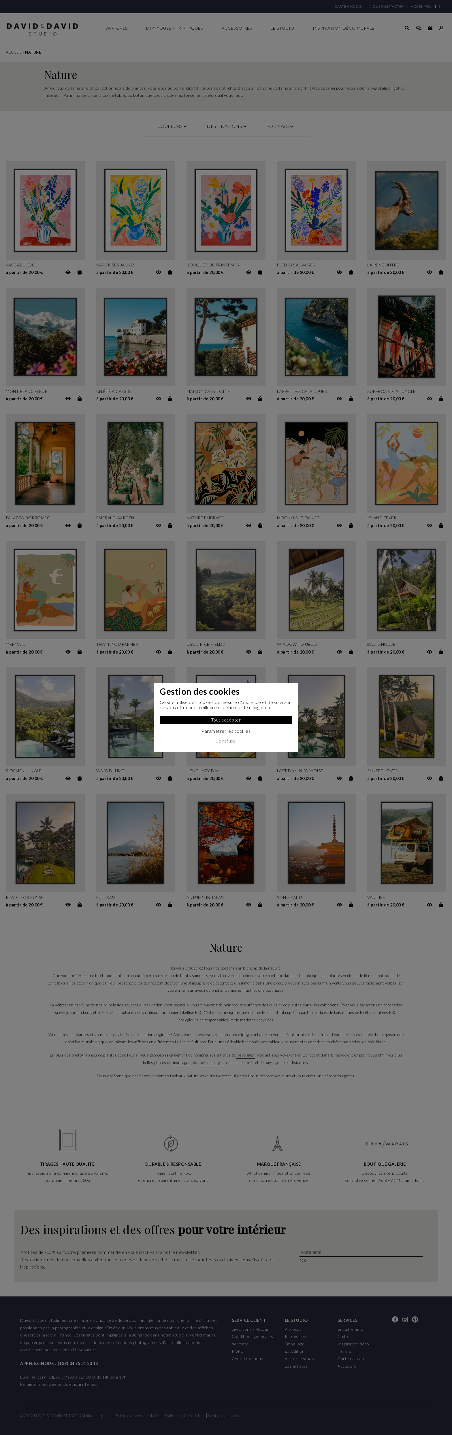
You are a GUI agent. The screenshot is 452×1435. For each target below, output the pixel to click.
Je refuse (226, 740)
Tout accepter (226, 719)
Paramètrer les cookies (226, 731)
